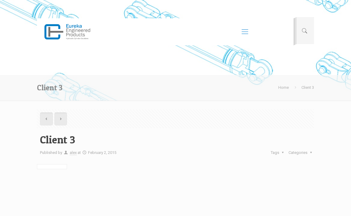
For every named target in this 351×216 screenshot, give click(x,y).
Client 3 (307, 87)
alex (73, 152)
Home (283, 87)
